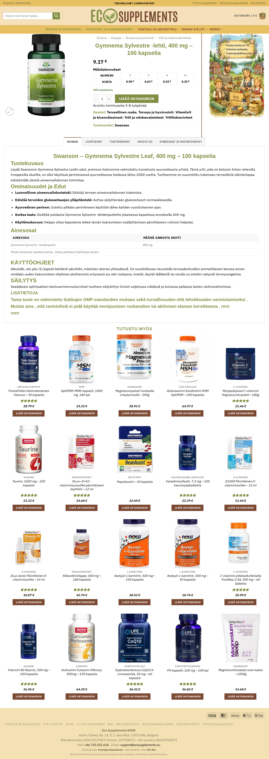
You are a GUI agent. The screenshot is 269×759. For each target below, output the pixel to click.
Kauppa (116, 38)
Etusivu (102, 38)
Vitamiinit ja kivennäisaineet (111, 30)
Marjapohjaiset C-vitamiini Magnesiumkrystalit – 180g (240, 393)
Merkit (217, 30)
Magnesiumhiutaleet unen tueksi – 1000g (240, 672)
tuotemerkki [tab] (120, 141)
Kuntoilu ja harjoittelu (158, 30)
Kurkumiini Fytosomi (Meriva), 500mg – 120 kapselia (81, 672)
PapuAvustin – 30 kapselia (135, 482)
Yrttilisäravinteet (178, 117)
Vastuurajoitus (127, 724)
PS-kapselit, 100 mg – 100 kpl (187, 670)
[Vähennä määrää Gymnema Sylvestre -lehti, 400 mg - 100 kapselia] (95, 98)
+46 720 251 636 (96, 745)
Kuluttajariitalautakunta (110, 749)
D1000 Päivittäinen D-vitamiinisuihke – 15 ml (240, 483)
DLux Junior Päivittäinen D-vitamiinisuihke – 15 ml (28, 578)
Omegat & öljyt (195, 30)
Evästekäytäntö (187, 724)
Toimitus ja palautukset (234, 3)
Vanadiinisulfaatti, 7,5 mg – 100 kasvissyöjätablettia (188, 483)
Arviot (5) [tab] (144, 141)
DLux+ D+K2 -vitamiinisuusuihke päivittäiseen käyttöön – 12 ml (81, 485)
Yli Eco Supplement (205, 3)
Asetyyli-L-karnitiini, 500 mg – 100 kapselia (134, 578)
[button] (17, 3)
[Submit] (56, 16)
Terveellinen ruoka (122, 112)
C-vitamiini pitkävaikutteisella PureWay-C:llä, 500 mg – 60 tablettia (240, 579)
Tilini (69, 724)
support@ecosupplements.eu (140, 745)
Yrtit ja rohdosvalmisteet (175, 38)
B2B (110, 724)
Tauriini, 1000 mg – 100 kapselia (28, 483)
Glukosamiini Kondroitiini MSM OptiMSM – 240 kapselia (187, 393)
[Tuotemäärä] (102, 98)
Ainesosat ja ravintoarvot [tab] (181, 141)
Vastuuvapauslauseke (157, 724)
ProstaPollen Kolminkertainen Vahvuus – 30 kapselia (28, 393)
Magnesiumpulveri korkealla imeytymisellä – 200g (134, 393)
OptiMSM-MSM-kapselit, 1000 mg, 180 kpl (81, 393)
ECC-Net (151, 749)
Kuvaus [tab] (72, 141)
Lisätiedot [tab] (94, 141)
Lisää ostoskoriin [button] (28, 413)
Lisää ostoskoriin (136, 99)
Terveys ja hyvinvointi (64, 30)
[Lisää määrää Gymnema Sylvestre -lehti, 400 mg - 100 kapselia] (109, 98)
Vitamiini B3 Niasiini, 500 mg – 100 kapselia (29, 672)
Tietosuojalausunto (217, 724)
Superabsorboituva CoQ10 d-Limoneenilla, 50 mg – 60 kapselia (134, 674)
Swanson (122, 125)
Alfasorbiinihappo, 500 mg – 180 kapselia (81, 578)
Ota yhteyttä (258, 3)
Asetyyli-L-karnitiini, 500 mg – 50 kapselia (187, 578)
